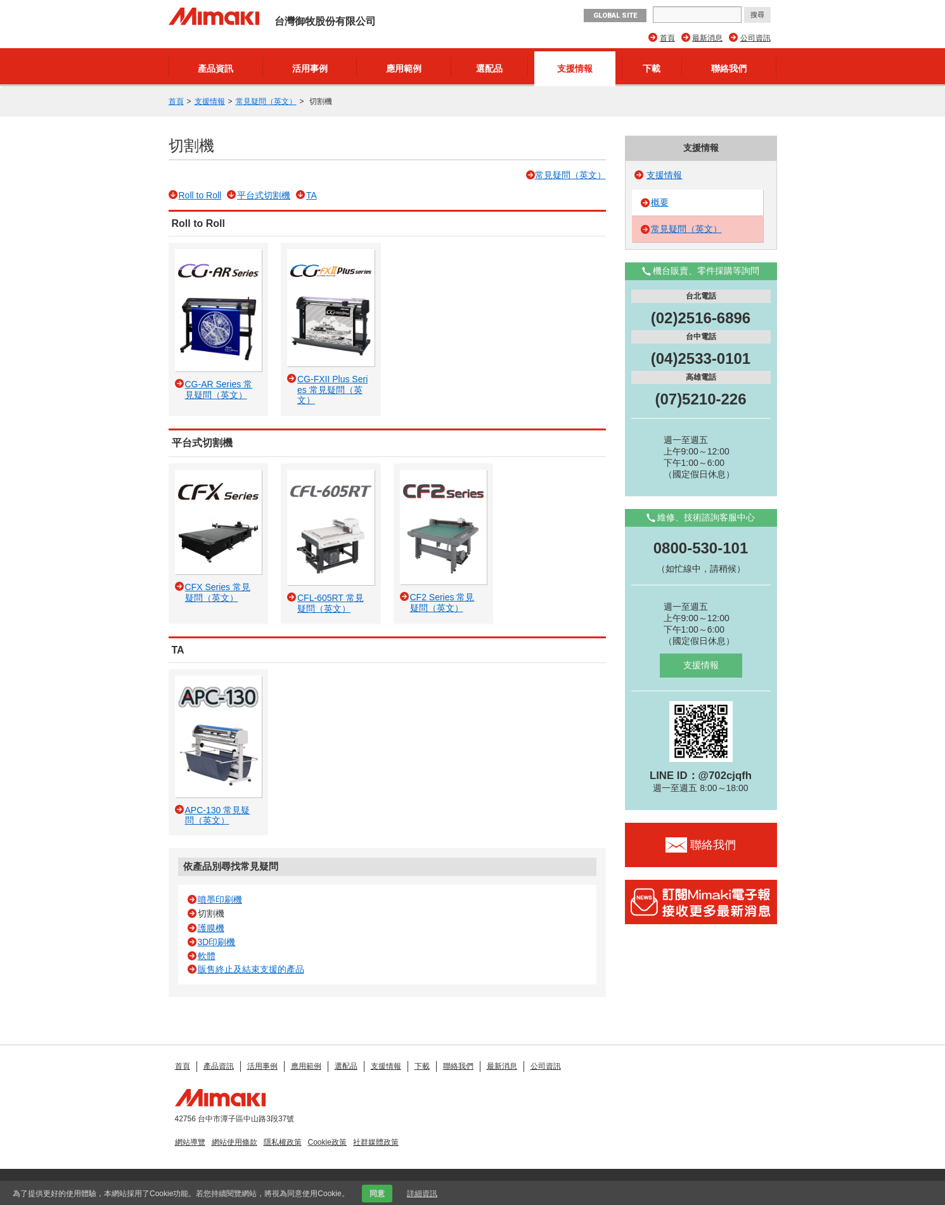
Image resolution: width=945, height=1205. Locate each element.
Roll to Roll (200, 195)
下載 (651, 68)
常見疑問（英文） (266, 101)
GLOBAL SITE (615, 15)
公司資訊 (755, 38)
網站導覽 (190, 1142)
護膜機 (211, 928)
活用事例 (310, 68)
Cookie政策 (327, 1142)
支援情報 (575, 68)
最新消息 (707, 38)
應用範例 (403, 68)
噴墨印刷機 (220, 899)
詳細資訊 (422, 1193)
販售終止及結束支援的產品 (251, 969)
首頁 (667, 38)
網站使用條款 (234, 1142)
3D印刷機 (217, 942)
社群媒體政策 (376, 1142)
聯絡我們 (729, 68)
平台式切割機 (263, 195)
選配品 (489, 68)
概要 (660, 202)
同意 (377, 1193)
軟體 (206, 956)
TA (311, 195)
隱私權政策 (283, 1142)
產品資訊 (215, 68)
